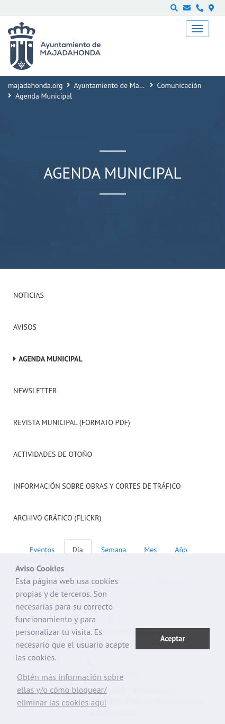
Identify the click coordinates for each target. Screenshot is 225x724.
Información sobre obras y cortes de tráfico (97, 486)
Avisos (25, 327)
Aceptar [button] (172, 638)
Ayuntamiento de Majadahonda (123, 85)
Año (181, 549)
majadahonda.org (35, 85)
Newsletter (35, 390)
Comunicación (179, 85)
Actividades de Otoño (52, 454)
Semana (113, 549)
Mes (150, 549)
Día (78, 549)
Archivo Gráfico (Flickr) (57, 518)
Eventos (42, 549)
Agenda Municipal (51, 359)
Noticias (28, 295)
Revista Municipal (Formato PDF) (71, 422)
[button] (75, 692)
